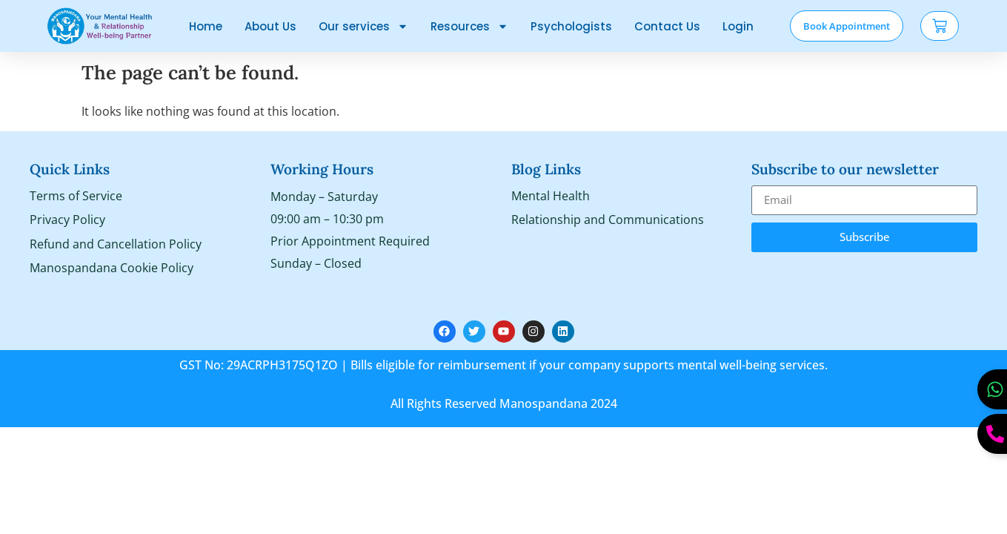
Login (738, 26)
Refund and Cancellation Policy (116, 245)
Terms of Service (76, 196)
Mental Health (550, 196)
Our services (363, 26)
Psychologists (571, 26)
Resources (469, 26)
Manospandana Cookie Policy (111, 270)
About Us (270, 26)
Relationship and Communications (607, 221)
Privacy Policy (67, 221)
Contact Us (667, 26)
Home (205, 26)
